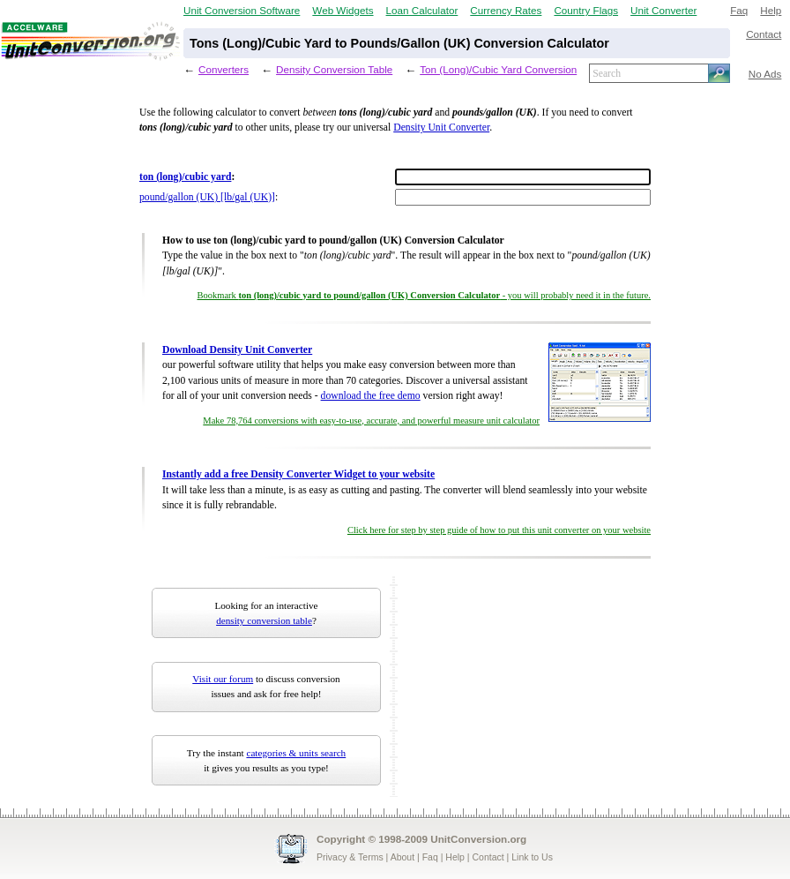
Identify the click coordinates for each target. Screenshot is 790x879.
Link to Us (532, 857)
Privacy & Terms (350, 857)
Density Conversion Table (334, 69)
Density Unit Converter (441, 127)
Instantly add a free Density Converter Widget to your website (298, 474)
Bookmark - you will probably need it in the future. (425, 295)
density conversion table (264, 620)
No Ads (765, 73)
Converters (223, 69)
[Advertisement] (497, 664)
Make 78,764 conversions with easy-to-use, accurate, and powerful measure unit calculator (371, 420)
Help (770, 10)
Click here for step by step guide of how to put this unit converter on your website (499, 530)
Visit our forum (222, 678)
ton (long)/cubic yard (185, 177)
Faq (739, 10)
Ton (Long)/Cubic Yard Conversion (498, 69)
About (402, 857)
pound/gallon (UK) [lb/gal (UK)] (207, 197)
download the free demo (371, 396)
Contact (763, 34)
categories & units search (296, 753)
